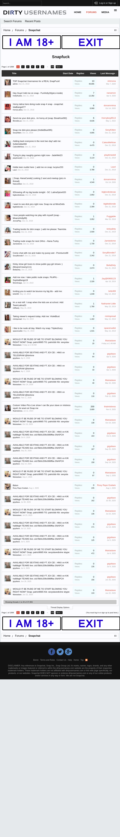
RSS (86, 660)
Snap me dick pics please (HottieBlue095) (32, 130)
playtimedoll (17, 158)
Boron (35, 660)
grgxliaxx (16, 358)
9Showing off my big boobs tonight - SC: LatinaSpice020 (39, 192)
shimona (112, 81)
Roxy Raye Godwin (20, 488)
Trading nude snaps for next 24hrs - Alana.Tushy (36, 241)
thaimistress (17, 411)
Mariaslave (17, 345)
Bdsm (15, 485)
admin (15, 84)
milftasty (16, 308)
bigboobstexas (18, 195)
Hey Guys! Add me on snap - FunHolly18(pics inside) (38, 93)
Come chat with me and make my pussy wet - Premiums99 (40, 253)
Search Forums (13, 21)
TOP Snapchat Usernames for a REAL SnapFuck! (36, 81)
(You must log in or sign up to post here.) (102, 613)
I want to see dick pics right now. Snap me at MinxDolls (39, 204)
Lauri (15, 170)
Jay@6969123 (109, 278)
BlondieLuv (17, 121)
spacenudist (17, 331)
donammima (110, 105)
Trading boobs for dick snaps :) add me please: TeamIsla (39, 229)
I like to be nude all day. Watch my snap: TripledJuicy (38, 328)
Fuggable (111, 216)
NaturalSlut (17, 184)
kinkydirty (16, 232)
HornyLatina (17, 110)
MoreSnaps (17, 283)
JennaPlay (17, 221)
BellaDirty (16, 270)
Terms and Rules (47, 660)
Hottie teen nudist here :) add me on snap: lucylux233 (38, 167)
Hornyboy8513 (109, 118)
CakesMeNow (18, 147)
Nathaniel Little (108, 303)
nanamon (111, 93)
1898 (52, 67)
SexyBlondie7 (18, 256)
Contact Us (61, 660)
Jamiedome (17, 244)
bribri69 (16, 294)
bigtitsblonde (18, 207)
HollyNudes (17, 96)
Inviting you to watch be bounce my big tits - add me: (37, 291)
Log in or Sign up (107, 3)
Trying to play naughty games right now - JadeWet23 (38, 155)
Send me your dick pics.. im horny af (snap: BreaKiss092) (40, 118)
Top (81, 660)
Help (70, 660)
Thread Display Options (60, 607)
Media (105, 12)
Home (77, 12)
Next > (59, 67)
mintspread (17, 319)
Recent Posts (32, 21)
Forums (91, 12)
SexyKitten (17, 133)
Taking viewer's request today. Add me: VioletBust (36, 316)
